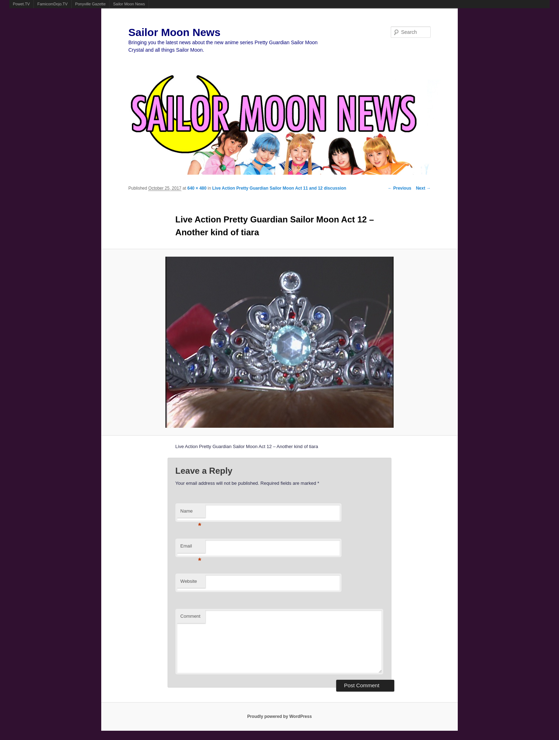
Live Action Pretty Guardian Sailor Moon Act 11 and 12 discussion (279, 188)
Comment (190, 616)
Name (190, 513)
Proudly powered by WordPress (279, 716)
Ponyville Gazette (90, 4)
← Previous (399, 188)
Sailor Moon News (129, 4)
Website (188, 581)
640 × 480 (196, 188)
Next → (423, 188)
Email (190, 548)
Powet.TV (21, 4)
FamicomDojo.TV (52, 4)
